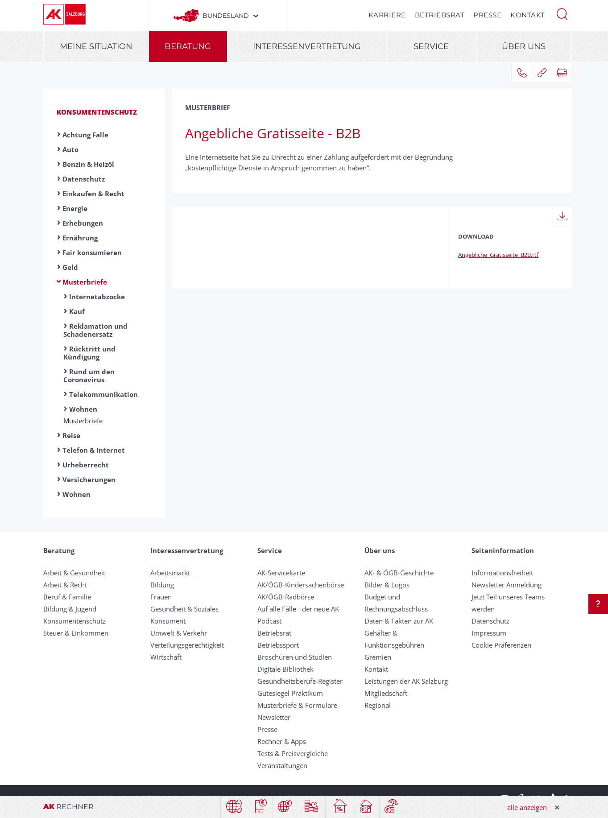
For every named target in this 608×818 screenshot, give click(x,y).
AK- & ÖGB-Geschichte (399, 572)
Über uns (524, 46)
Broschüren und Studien (294, 657)
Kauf (77, 311)
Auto (70, 149)
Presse (487, 15)
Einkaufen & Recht (93, 193)
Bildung (162, 584)
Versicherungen (89, 479)
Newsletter (273, 717)
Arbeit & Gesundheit (74, 572)
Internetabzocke (97, 296)
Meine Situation (96, 46)
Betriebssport (278, 644)
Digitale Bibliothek (285, 669)
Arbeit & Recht (65, 584)
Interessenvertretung (307, 46)
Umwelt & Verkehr (178, 632)
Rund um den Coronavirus (89, 375)
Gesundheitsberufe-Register (300, 681)
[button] (562, 13)
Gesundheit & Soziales (184, 608)
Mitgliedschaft (385, 693)
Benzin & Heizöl (88, 164)
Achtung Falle (85, 134)
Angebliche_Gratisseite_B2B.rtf (498, 255)
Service (431, 46)
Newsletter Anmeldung (507, 584)
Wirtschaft (166, 657)
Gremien (377, 657)
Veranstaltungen (282, 765)
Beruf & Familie (67, 596)
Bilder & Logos (386, 584)
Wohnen (83, 409)
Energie (74, 208)
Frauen (161, 596)
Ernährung (80, 237)
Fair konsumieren (92, 252)
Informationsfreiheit (502, 572)
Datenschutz (83, 178)
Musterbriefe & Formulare (297, 705)
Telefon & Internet (93, 450)
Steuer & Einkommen (75, 632)
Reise (71, 435)
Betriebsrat (440, 15)
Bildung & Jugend (69, 608)
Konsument (168, 620)
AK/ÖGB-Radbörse (285, 596)
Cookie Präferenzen (501, 644)
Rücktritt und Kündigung (89, 352)
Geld (70, 267)
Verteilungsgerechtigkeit (187, 644)
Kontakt (527, 15)
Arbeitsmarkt (170, 572)
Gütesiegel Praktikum (290, 693)
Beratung (188, 46)
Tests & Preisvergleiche (292, 753)
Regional (377, 705)
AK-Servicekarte (281, 572)
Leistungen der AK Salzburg (406, 681)
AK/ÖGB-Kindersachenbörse (300, 584)
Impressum (489, 632)
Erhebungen (82, 223)
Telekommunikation (103, 394)
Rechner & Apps (281, 741)
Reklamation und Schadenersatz (95, 330)
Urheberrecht (85, 464)
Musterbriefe (84, 281)
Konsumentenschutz (97, 111)
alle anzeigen (527, 807)
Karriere (387, 15)
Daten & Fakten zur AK (398, 620)
